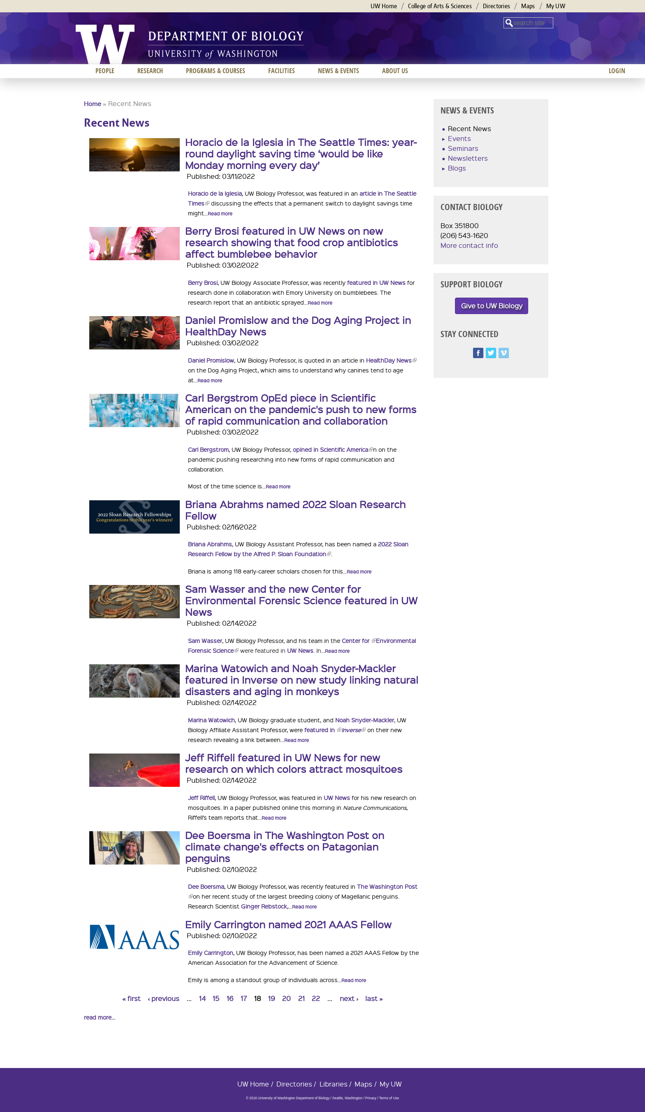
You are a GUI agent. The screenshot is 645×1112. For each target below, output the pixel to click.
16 (230, 998)
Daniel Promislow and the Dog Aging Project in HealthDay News (298, 325)
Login (617, 70)
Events (459, 138)
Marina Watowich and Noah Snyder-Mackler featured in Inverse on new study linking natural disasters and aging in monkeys (301, 679)
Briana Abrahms (210, 544)
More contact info (469, 245)
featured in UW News (376, 282)
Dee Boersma (206, 886)
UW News (300, 650)
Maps (528, 6)
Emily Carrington (210, 952)
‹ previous (163, 998)
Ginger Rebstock (264, 906)
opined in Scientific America (333, 449)
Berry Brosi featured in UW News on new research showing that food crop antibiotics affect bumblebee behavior (291, 242)
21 (301, 998)
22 (316, 998)
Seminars (463, 148)
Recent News (469, 128)
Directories (496, 6)
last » (374, 998)
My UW (556, 6)
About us (395, 70)
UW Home (384, 6)
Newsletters (468, 158)
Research (150, 70)
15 (216, 998)
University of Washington (105, 44)
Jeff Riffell (201, 797)
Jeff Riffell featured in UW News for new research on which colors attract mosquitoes (293, 763)
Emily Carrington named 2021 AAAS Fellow (288, 924)
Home (92, 103)
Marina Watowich (211, 720)
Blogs (457, 168)
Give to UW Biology (491, 305)
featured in (322, 729)
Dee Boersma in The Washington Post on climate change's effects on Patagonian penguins (284, 846)
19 (271, 998)
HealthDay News (391, 360)
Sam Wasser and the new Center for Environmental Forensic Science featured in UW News (301, 600)
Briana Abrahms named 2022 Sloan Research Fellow (295, 509)
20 (286, 998)
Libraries (334, 1084)
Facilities (281, 70)
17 (244, 998)
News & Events (338, 70)
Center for (359, 640)
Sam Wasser (205, 640)
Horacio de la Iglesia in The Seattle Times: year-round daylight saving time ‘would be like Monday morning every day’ (301, 153)
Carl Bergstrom (208, 449)
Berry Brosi (203, 282)
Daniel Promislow (211, 360)
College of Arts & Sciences (440, 6)
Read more (220, 213)
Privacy (370, 1098)
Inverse (353, 729)
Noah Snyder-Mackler (364, 720)
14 (202, 998)
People (104, 70)
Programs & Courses (215, 70)
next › (349, 998)
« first (131, 998)
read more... (99, 1017)
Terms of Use (389, 1098)
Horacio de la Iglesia (215, 193)
